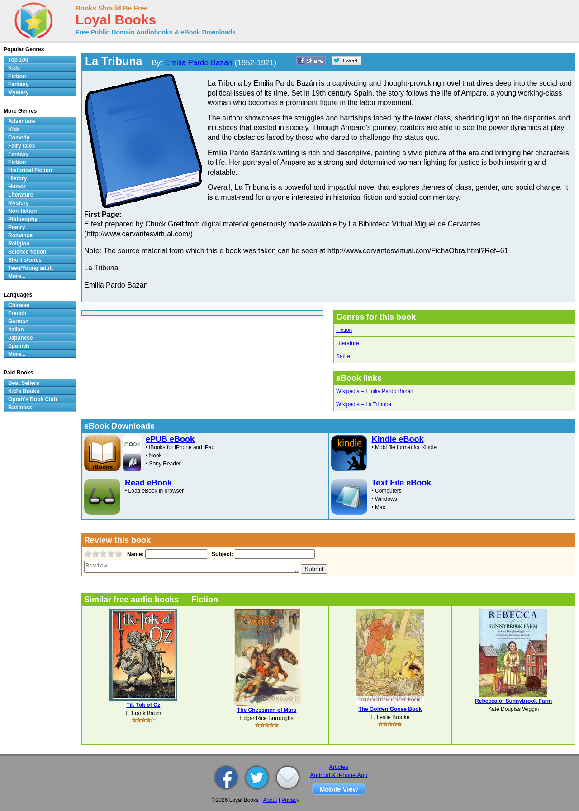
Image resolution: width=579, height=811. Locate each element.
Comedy (18, 137)
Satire (343, 356)
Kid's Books (23, 391)
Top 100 (18, 60)
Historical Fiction (30, 170)
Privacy (290, 800)
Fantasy (18, 84)
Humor (17, 186)
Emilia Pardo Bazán (199, 62)
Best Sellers (23, 383)
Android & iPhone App (338, 775)
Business (20, 407)
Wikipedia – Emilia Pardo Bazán (374, 391)
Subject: (221, 554)
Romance (20, 235)
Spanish (18, 346)
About (270, 800)
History (17, 178)
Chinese (18, 305)
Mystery (18, 92)
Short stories (25, 260)
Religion (18, 243)
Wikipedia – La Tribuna (363, 404)
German (18, 321)
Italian (16, 329)
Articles (338, 766)
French (17, 313)
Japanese (20, 338)
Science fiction (27, 252)
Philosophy (23, 219)
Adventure (21, 121)
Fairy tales (21, 146)
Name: (134, 554)
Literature (347, 343)
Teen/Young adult (30, 268)
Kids (14, 68)
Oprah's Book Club (32, 399)
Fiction (344, 330)
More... (17, 276)
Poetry (16, 227)
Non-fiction (22, 211)
